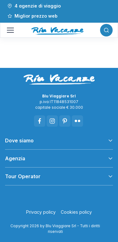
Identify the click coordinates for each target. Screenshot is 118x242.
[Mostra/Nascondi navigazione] (10, 30)
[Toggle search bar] (106, 30)
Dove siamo (19, 140)
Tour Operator (23, 176)
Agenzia (15, 158)
